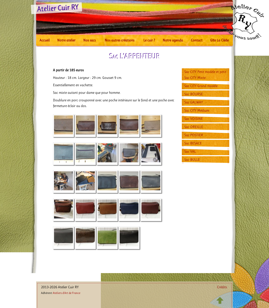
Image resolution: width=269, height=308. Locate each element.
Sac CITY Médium (196, 110)
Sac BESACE (193, 143)
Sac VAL (190, 151)
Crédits (222, 287)
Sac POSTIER (193, 135)
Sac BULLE (192, 159)
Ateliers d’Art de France (66, 293)
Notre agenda (173, 40)
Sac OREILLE (193, 127)
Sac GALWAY (193, 102)
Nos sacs (89, 40)
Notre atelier (66, 40)
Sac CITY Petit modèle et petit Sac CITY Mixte (205, 74)
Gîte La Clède (219, 40)
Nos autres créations (119, 40)
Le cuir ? (149, 40)
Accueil (45, 40)
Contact (196, 40)
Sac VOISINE (193, 118)
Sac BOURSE (193, 94)
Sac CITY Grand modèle (201, 86)
